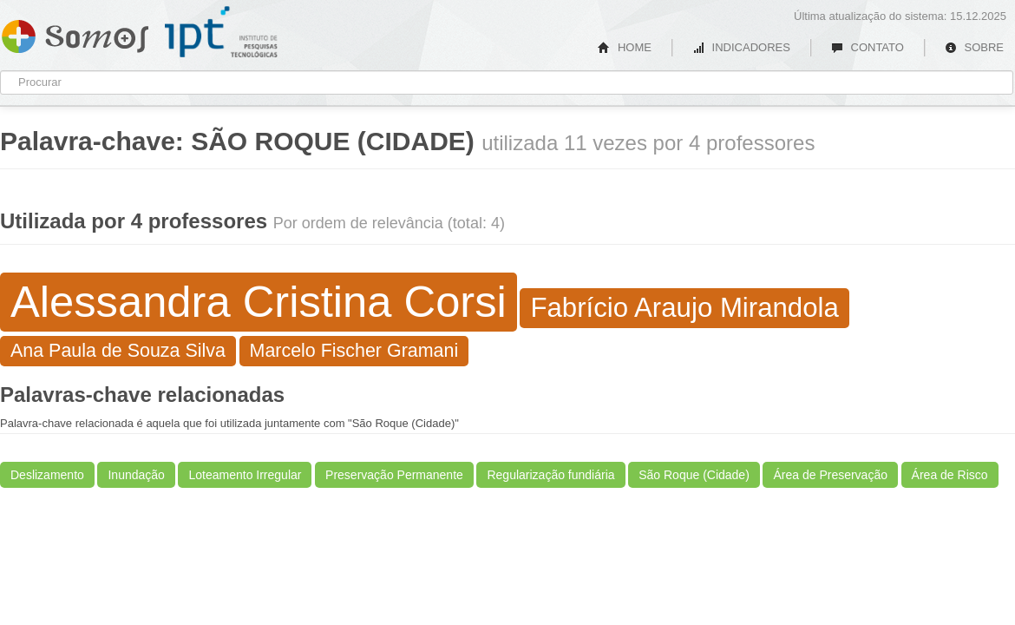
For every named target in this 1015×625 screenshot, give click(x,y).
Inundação (136, 475)
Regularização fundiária (550, 475)
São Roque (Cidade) (694, 475)
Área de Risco (950, 475)
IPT (221, 32)
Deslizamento (47, 475)
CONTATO (867, 47)
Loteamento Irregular (244, 475)
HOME (625, 47)
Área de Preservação (830, 475)
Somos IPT (75, 33)
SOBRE (974, 47)
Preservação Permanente (394, 475)
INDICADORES (741, 47)
